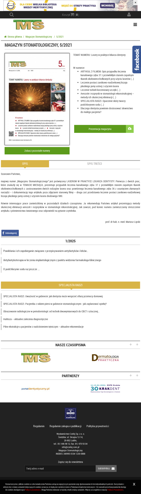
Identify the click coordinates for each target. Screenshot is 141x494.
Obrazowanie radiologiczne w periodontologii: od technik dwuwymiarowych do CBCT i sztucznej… (51, 311)
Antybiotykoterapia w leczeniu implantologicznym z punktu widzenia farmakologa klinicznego (52, 260)
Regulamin (38, 426)
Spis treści (94, 164)
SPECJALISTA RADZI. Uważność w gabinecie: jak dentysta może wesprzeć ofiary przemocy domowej (53, 296)
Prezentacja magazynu (111, 129)
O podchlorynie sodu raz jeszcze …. (21, 269)
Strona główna (13, 36)
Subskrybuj (107, 468)
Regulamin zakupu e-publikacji (65, 426)
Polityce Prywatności (115, 489)
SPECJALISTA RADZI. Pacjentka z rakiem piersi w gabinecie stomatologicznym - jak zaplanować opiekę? (55, 304)
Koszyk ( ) (70, 14)
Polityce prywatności (33, 489)
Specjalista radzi (70, 285)
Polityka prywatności (97, 426)
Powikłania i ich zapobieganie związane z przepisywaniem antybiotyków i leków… (45, 251)
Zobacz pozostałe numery (37, 150)
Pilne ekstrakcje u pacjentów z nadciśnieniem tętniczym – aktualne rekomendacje (43, 326)
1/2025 (70, 240)
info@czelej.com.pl (70, 447)
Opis (25, 164)
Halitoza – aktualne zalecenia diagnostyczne (25, 319)
